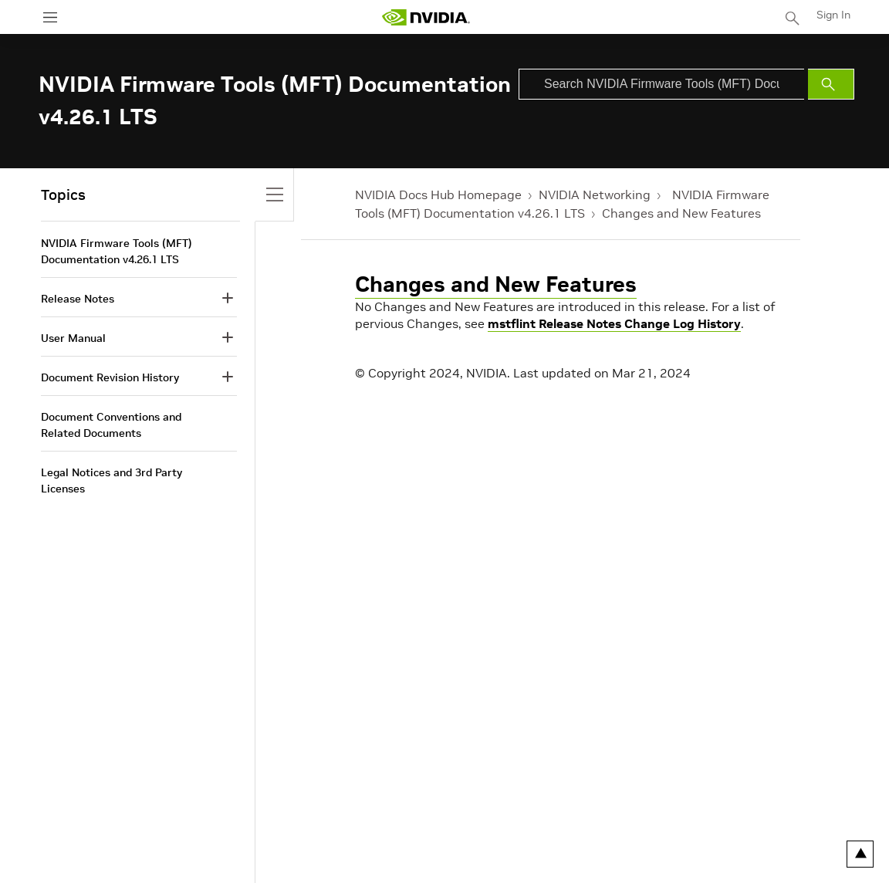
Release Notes (77, 299)
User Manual (73, 338)
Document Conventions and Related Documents (111, 425)
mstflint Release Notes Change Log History (614, 323)
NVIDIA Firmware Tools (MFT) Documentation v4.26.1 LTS (116, 251)
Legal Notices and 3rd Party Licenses (111, 480)
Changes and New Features (681, 213)
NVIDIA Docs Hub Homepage (438, 194)
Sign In (833, 15)
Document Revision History (110, 377)
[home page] (426, 17)
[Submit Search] (831, 84)
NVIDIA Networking (595, 194)
